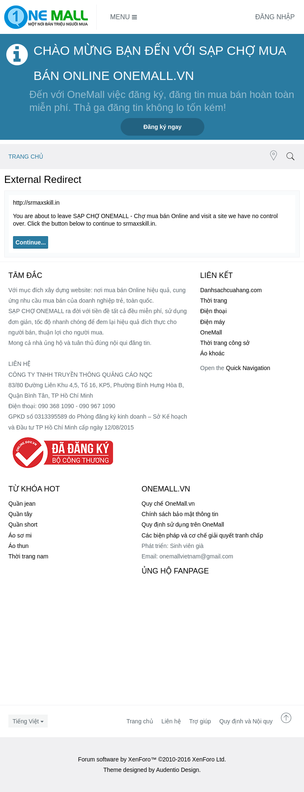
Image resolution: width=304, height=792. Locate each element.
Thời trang (213, 300)
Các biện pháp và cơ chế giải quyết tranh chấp (202, 535)
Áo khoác (212, 353)
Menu (123, 17)
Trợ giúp (200, 721)
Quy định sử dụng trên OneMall (183, 524)
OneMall (211, 332)
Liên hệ (171, 721)
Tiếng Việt (26, 721)
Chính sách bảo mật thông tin (180, 514)
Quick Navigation (248, 368)
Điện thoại (213, 311)
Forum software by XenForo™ (152, 759)
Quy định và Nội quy (246, 721)
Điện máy (212, 322)
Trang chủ (139, 721)
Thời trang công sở (225, 342)
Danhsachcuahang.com (231, 290)
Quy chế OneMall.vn (168, 503)
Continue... (30, 242)
